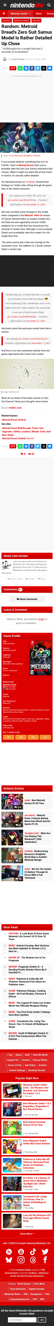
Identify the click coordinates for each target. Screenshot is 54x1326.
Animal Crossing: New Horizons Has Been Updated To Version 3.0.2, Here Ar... (29, 948)
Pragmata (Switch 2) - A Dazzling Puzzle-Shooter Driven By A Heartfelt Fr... (28, 969)
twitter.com (15, 407)
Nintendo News (12, 1294)
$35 (20, 737)
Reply (41, 579)
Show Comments (27, 599)
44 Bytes (33, 1273)
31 (18, 861)
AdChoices (43, 1273)
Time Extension (18, 1289)
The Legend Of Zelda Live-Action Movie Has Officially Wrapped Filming (30, 1004)
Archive (43, 1065)
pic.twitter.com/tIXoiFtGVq (21, 200)
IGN (25, 1294)
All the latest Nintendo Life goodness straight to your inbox (27, 1312)
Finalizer (30, 182)
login (41, 619)
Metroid (36, 20)
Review (18, 438)
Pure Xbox (39, 1283)
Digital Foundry (36, 1289)
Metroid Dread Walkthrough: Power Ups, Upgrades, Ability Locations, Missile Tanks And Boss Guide (26, 720)
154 (17, 843)
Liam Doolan (18, 59)
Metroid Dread (26, 165)
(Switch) (14, 419)
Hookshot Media (23, 1270)
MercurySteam (17, 664)
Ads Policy (30, 1065)
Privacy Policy (40, 1060)
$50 (8, 737)
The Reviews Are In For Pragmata (27, 959)
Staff (27, 1055)
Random (7, 20)
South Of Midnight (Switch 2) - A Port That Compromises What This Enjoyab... (29, 1036)
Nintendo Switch (21, 20)
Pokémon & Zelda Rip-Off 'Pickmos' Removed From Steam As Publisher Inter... (27, 981)
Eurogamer (36, 1294)
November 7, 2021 (41, 343)
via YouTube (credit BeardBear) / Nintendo (24, 156)
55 (18, 879)
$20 (33, 737)
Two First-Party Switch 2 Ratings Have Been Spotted (29, 1013)
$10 (45, 737)
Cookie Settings (17, 1070)
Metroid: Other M (33, 215)
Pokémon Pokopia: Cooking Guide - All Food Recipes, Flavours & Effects (27, 993)
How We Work (40, 1055)
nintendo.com (8, 728)
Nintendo (6, 657)
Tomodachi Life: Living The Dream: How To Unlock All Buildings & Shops (28, 1024)
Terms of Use (15, 1065)
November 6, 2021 (36, 204)
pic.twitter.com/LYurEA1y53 (33, 338)
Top (9, 1055)
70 (18, 825)
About (18, 1055)
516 (17, 807)
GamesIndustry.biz (19, 1299)
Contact (26, 1060)
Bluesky (30, 579)
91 (33, 454)
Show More (27, 1233)
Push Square (24, 1283)
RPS (42, 1299)
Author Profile (14, 579)
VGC (47, 1294)
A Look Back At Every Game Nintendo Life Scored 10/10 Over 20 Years (29, 936)
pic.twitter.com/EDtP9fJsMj (21, 316)
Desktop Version (36, 1070)
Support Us (13, 1060)
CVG (35, 1299)
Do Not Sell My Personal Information (27, 1276)
